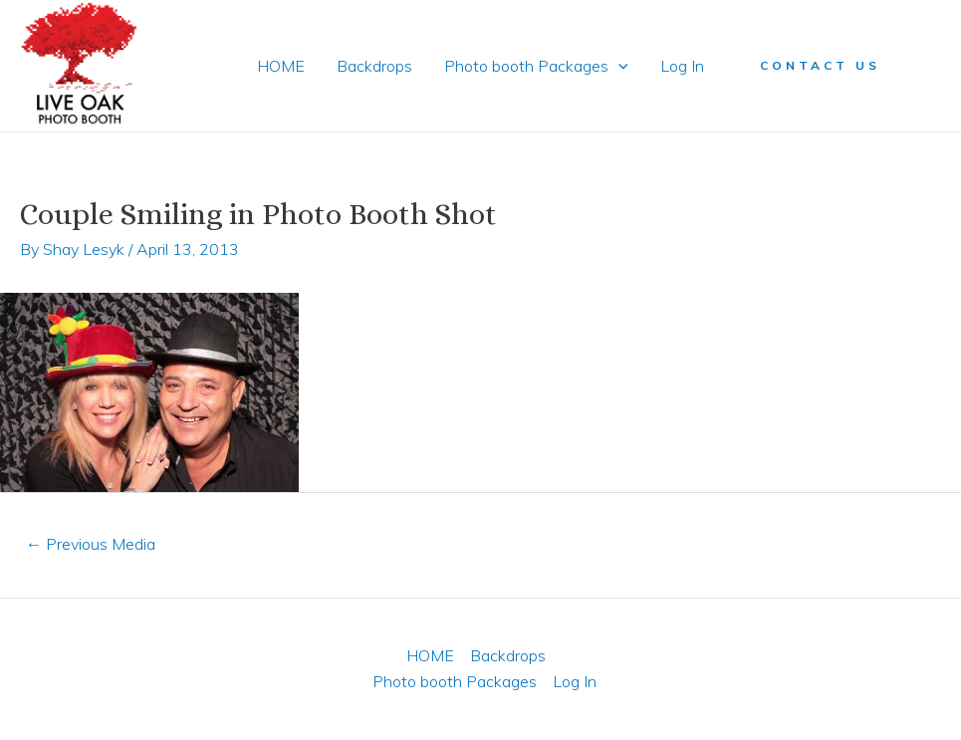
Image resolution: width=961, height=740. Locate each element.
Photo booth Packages (536, 66)
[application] (618, 66)
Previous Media (90, 544)
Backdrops (374, 66)
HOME (281, 66)
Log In (682, 66)
